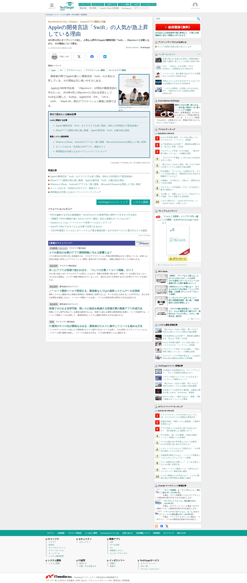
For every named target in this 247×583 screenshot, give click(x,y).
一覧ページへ (195, 319)
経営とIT (83, 563)
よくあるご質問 (91, 533)
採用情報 (126, 580)
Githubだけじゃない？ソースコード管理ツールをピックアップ (81, 222)
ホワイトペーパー (148, 563)
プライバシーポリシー (97, 580)
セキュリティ (85, 542)
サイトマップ (168, 533)
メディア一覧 (51, 580)
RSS (156, 526)
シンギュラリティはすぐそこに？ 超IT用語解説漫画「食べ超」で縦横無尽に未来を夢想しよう (184, 300)
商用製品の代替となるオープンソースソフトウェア (81, 151)
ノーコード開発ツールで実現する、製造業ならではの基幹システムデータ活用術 (94, 291)
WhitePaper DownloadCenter (142, 243)
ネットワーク (54, 553)
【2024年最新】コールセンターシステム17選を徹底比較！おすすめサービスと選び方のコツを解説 (98, 230)
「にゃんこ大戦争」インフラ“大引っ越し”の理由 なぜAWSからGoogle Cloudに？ (180, 219)
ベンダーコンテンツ (166, 54)
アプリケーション (74, 70)
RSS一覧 (144, 566)
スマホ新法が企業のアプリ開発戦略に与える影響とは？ (80, 252)
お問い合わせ (127, 533)
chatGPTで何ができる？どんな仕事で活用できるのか (76, 226)
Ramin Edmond (133, 47)
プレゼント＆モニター (150, 569)
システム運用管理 (56, 556)
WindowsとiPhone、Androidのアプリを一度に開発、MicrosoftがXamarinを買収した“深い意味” (101, 142)
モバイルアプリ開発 (117, 70)
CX (111, 548)
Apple (53, 70)
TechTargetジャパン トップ (113, 202)
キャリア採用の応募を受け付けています (174, 47)
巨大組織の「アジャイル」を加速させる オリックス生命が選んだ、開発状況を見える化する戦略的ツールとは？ (180, 173)
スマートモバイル (56, 550)
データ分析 (114, 545)
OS (61, 70)
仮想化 (51, 545)
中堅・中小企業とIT (87, 566)
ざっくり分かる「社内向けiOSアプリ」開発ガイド (81, 147)
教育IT (112, 566)
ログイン (50, 533)
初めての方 (181, 533)
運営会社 (117, 580)
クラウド (52, 542)
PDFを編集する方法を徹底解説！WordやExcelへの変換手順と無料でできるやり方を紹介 (93, 215)
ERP (111, 542)
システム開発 (140, 202)
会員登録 (60, 533)
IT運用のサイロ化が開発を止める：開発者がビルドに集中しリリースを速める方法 (95, 326)
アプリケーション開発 (95, 70)
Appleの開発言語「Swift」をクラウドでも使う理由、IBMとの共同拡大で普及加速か (97, 125)
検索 (198, 19)
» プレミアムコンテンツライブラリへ (172, 265)
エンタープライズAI (118, 553)
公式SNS (61, 580)
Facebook (161, 526)
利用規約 (156, 533)
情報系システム (116, 550)
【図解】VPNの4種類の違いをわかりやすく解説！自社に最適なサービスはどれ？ (90, 219)
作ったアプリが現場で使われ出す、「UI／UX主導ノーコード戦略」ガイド (91, 270)
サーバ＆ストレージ (57, 548)
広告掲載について (143, 533)
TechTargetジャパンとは (109, 533)
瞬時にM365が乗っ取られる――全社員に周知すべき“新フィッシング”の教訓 (187, 107)
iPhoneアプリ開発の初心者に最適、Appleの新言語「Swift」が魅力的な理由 (92, 130)
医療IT (112, 563)
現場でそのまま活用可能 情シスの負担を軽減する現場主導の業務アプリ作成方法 (95, 308)
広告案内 (70, 580)
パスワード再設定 (75, 533)
